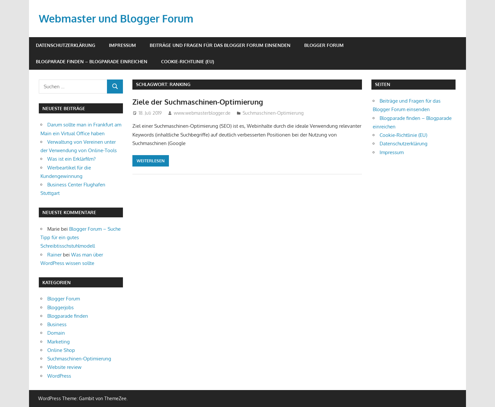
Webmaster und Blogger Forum (116, 18)
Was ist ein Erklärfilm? (71, 159)
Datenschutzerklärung (65, 45)
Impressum (122, 45)
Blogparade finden (67, 316)
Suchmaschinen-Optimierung (273, 113)
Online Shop (61, 350)
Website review (64, 367)
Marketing (58, 342)
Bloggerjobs (60, 307)
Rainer (54, 255)
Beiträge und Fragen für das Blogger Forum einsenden (220, 45)
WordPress (59, 376)
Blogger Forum (324, 45)
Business (57, 324)
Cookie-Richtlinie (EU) (187, 61)
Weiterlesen (151, 160)
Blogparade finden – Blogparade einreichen (91, 61)
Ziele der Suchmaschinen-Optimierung (197, 101)
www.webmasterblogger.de (202, 113)
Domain (56, 333)
